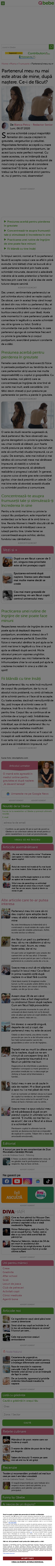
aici (31, 1532)
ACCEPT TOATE (27, 1558)
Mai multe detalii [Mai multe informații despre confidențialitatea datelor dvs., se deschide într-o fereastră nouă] (12, 1522)
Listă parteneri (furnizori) (9, 1553)
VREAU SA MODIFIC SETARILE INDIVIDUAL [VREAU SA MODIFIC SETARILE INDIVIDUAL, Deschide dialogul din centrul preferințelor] (27, 1562)
